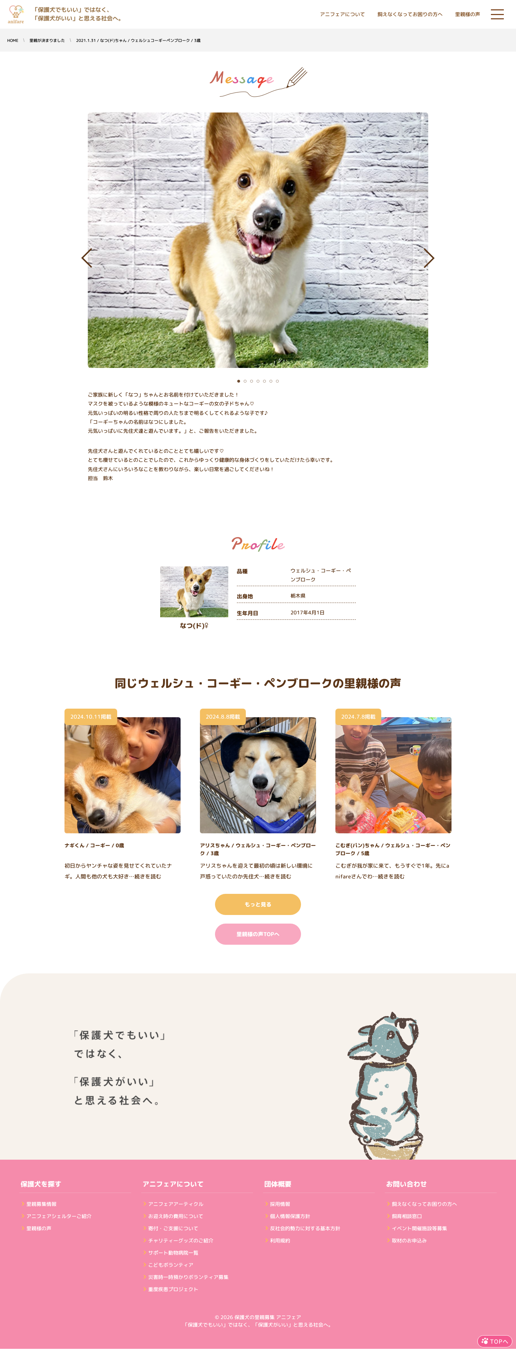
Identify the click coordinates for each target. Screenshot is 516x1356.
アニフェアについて (342, 14)
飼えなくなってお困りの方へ (410, 14)
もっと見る (257, 904)
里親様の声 (467, 14)
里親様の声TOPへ (258, 934)
